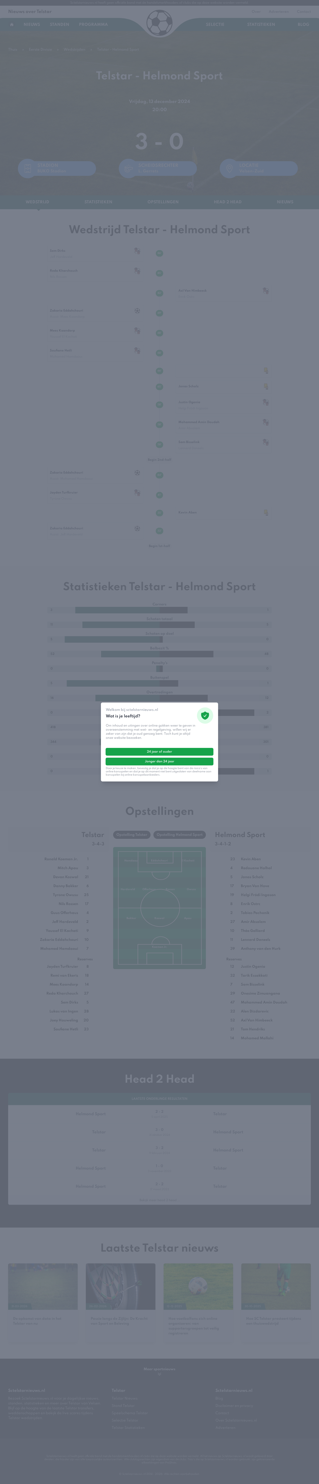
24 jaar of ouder (159, 751)
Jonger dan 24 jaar (159, 761)
